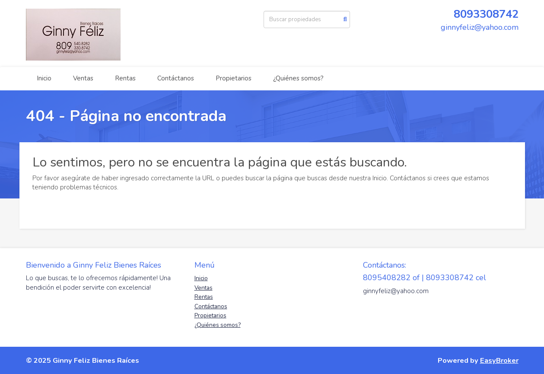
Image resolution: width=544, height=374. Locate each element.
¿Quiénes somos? (298, 78)
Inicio (44, 78)
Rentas (125, 78)
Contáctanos (175, 78)
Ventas (83, 78)
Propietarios (233, 78)
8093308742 (486, 14)
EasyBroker (499, 360)
